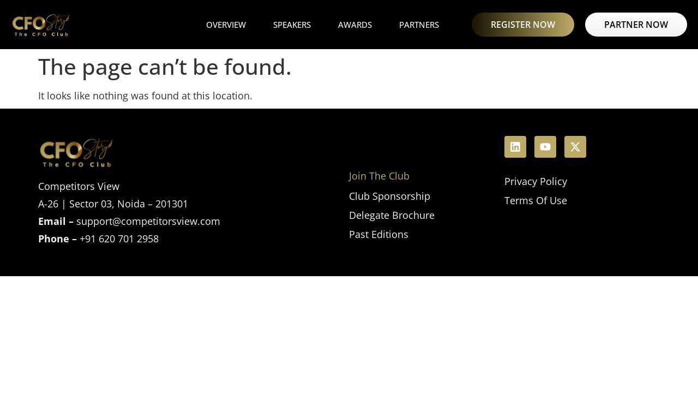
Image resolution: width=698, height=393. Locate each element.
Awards (355, 24)
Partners (419, 24)
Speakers (292, 24)
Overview (226, 24)
